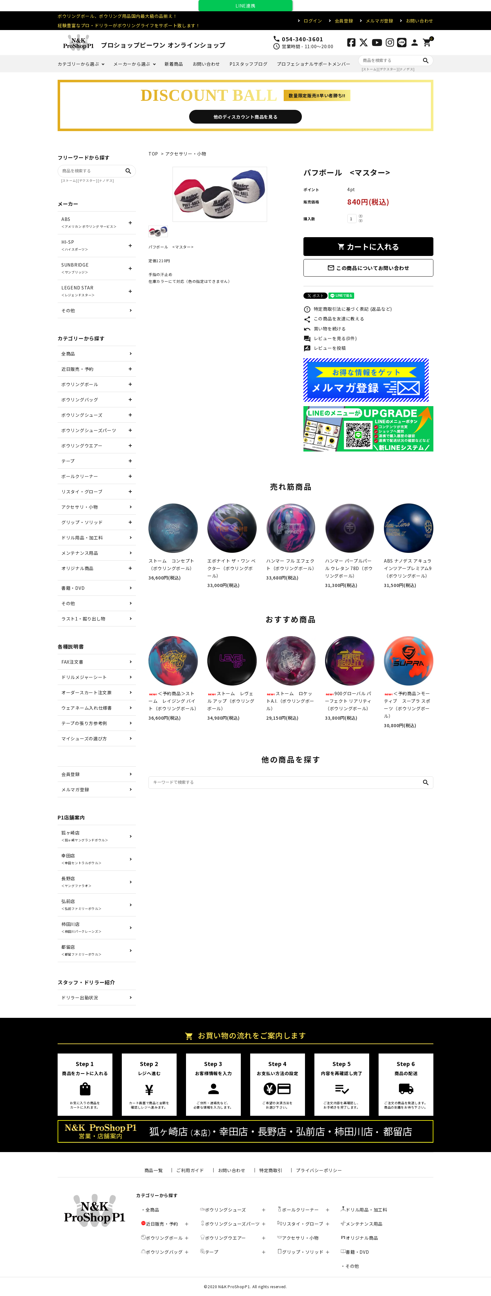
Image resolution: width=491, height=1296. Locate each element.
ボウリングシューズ (81, 415)
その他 (68, 310)
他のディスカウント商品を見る (246, 117)
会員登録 (344, 20)
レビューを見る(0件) (330, 339)
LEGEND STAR (78, 290)
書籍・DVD (73, 588)
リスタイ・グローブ (81, 491)
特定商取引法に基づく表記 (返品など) (347, 309)
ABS (89, 222)
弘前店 (81, 904)
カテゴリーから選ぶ (78, 64)
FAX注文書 (72, 662)
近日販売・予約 (77, 369)
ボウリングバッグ (79, 399)
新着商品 (174, 64)
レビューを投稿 (324, 348)
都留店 (81, 950)
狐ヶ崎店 (84, 835)
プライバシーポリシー (319, 1170)
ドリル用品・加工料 (82, 537)
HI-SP (74, 245)
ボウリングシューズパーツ (88, 430)
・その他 (350, 1266)
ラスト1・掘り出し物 (83, 618)
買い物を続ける (324, 329)
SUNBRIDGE (75, 268)
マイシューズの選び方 (84, 738)
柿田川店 (81, 927)
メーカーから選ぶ (131, 64)
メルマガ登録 (379, 20)
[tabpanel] (219, 194)
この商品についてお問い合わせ (368, 268)
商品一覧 (153, 1170)
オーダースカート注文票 (86, 692)
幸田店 (81, 858)
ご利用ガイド (190, 1170)
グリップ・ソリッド (82, 522)
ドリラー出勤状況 (79, 997)
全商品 (68, 353)
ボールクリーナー (79, 476)
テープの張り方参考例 (84, 723)
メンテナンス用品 (79, 553)
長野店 (76, 881)
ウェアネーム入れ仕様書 (86, 708)
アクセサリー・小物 (185, 154)
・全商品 (150, 1210)
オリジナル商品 (77, 568)
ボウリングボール (79, 384)
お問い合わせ (419, 20)
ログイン (313, 20)
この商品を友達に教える (333, 319)
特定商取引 (270, 1170)
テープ (68, 461)
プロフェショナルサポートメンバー (313, 64)
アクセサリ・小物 (79, 507)
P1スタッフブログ (248, 64)
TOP (153, 154)
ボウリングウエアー (81, 445)
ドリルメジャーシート (84, 677)
